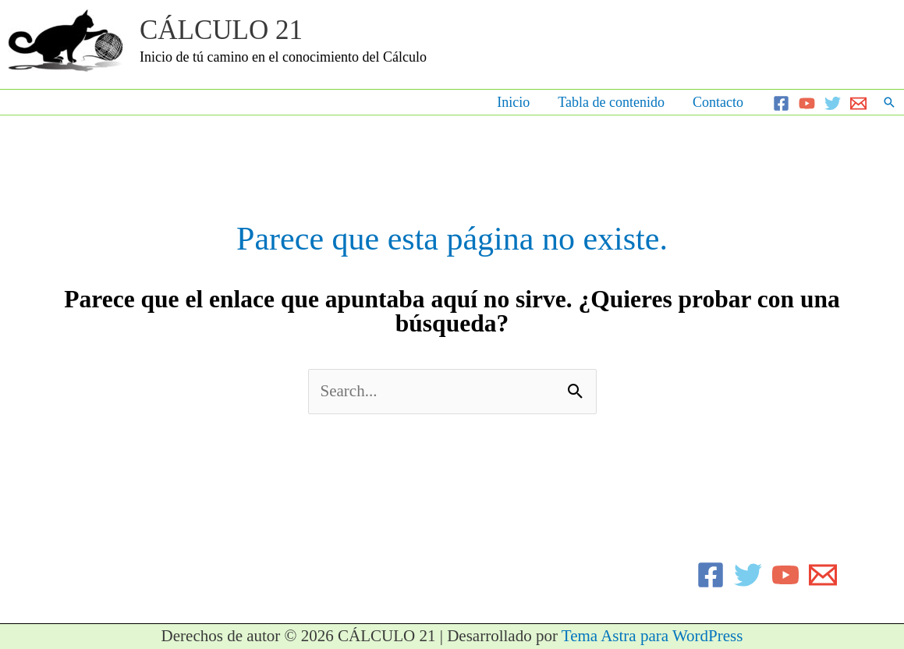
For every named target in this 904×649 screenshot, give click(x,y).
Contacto (718, 102)
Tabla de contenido (611, 102)
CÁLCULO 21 (221, 30)
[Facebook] (781, 103)
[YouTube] (807, 103)
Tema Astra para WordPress (652, 635)
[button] (889, 102)
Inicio (513, 102)
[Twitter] (832, 103)
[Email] (858, 103)
